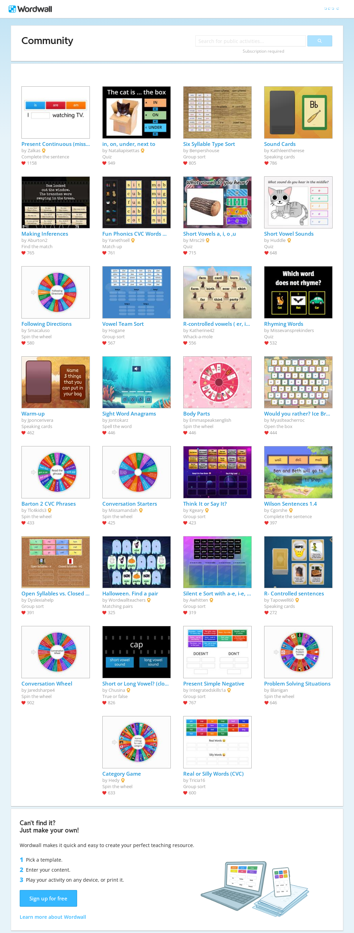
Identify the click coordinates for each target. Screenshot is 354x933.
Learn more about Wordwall (53, 917)
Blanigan (279, 690)
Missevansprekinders (292, 330)
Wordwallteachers (127, 600)
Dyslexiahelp (41, 600)
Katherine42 (201, 330)
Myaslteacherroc (287, 420)
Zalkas (34, 150)
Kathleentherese (287, 150)
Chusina (117, 690)
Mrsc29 (196, 240)
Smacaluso (39, 330)
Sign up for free (48, 898)
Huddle (278, 240)
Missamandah (123, 510)
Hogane (117, 330)
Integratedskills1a (207, 690)
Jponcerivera (40, 420)
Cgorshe (278, 510)
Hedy (114, 780)
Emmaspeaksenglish (210, 420)
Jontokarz (118, 420)
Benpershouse (204, 150)
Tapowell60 (282, 600)
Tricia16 (197, 780)
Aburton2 (37, 240)
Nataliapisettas (124, 150)
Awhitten (198, 600)
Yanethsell (119, 240)
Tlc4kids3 (37, 510)
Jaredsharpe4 (41, 690)
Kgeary (196, 510)
